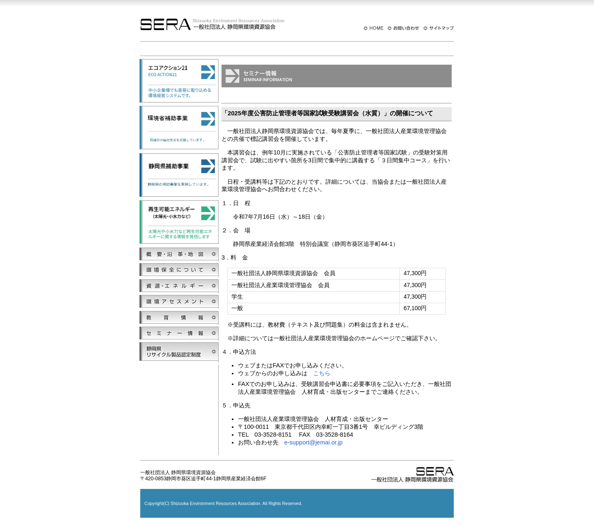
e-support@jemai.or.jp (313, 442)
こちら (321, 373)
